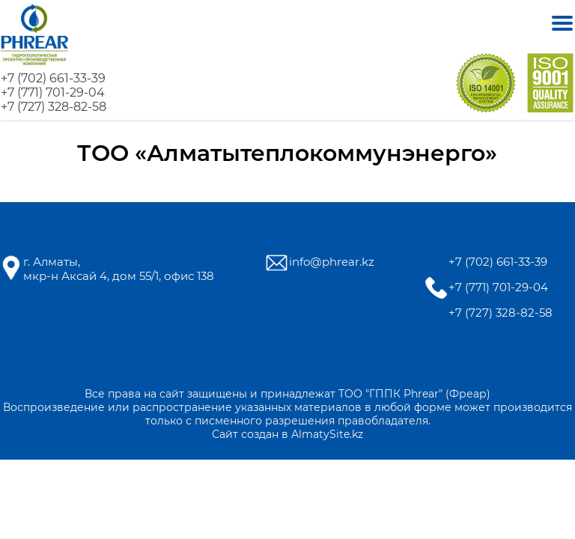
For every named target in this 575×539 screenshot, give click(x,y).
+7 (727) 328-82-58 (53, 107)
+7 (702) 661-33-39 (53, 78)
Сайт (225, 434)
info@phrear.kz (331, 262)
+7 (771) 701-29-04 (53, 92)
